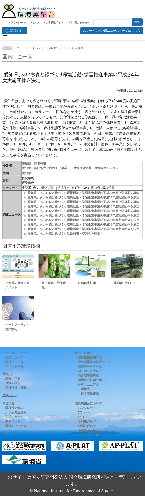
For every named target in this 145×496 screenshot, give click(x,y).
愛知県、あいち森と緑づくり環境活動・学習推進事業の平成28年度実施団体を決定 (83, 206)
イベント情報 (14, 366)
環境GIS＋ (14, 30)
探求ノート (12, 421)
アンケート (17, 22)
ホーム (7, 48)
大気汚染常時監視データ (94, 362)
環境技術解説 (14, 407)
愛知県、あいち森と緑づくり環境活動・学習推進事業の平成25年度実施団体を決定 (83, 224)
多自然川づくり (124, 283)
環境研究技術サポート (93, 380)
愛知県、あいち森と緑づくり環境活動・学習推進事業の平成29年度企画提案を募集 (83, 192)
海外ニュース (14, 362)
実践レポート (14, 417)
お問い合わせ (78, 22)
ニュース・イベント (30, 48)
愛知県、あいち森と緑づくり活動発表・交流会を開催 (64, 233)
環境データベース (90, 366)
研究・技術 (82, 353)
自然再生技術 (87, 283)
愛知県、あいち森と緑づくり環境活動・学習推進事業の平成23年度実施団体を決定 (83, 229)
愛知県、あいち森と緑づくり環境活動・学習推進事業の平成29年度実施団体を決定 (83, 197)
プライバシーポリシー (93, 435)
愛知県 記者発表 (34, 163)
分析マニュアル (88, 384)
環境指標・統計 (15, 387)
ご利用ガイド (53, 22)
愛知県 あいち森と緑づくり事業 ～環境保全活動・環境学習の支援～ (70, 168)
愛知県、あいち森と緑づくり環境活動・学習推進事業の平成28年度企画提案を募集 (83, 211)
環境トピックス (15, 426)
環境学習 (8, 403)
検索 (137, 22)
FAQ (34, 22)
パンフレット (87, 407)
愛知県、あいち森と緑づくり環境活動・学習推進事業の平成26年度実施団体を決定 (83, 220)
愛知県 (26, 173)
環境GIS (8, 374)
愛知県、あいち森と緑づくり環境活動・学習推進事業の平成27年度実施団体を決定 (83, 215)
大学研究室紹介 (15, 412)
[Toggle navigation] (5, 37)
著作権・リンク (88, 430)
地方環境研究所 (88, 375)
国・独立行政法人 (90, 371)
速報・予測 (12, 378)
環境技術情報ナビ (90, 357)
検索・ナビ (9, 433)
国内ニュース (58, 48)
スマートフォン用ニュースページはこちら (111, 30)
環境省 (85, 389)
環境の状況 (12, 383)
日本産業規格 (90, 393)
